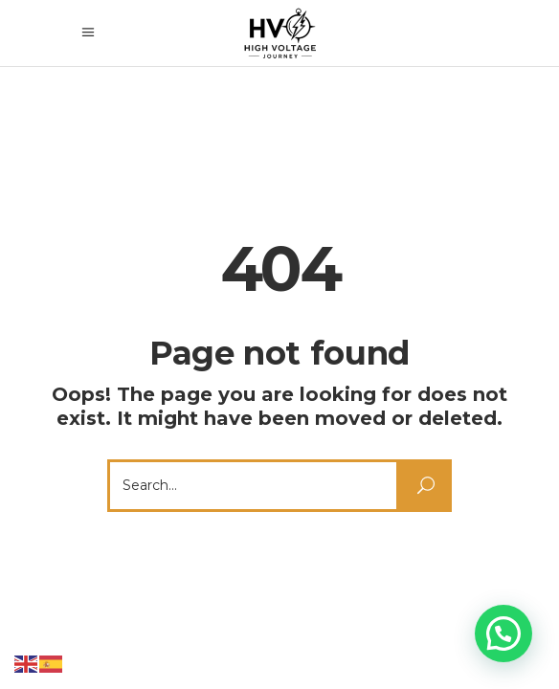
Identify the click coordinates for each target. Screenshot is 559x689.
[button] (503, 633)
